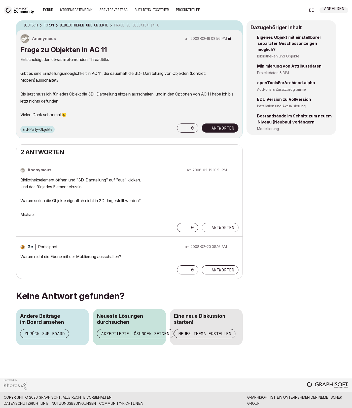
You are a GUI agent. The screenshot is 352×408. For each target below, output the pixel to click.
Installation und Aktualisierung (281, 106)
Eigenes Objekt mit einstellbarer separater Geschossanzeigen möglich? (289, 43)
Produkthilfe (188, 10)
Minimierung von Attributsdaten (289, 66)
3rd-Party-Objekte (37, 129)
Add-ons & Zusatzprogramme (281, 89)
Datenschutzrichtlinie (26, 403)
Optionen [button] (235, 25)
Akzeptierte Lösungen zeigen (135, 333)
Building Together (152, 10)
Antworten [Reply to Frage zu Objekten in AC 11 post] (223, 128)
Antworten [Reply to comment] (223, 227)
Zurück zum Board (44, 333)
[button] (182, 128)
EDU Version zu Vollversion (284, 99)
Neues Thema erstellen (204, 333)
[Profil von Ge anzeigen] (30, 246)
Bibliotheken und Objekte (278, 56)
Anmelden (334, 9)
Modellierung (268, 129)
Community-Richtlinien (121, 403)
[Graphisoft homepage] (327, 385)
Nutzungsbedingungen (74, 403)
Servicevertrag (113, 10)
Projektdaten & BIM (273, 73)
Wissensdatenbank (76, 10)
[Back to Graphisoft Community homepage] (21, 10)
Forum (48, 10)
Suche (296, 10)
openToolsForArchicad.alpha (286, 82)
